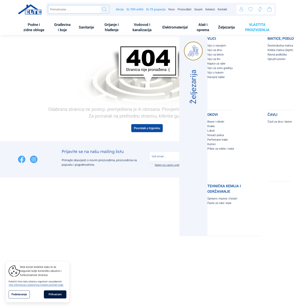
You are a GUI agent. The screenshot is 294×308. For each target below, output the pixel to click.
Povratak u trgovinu (147, 120)
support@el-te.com (77, 227)
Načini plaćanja (159, 197)
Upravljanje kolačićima (121, 235)
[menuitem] (35, 23)
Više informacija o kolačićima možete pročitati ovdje (36, 285)
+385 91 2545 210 (77, 220)
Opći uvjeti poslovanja (120, 197)
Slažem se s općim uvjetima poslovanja (174, 157)
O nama (111, 220)
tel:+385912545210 (206, 201)
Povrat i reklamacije (162, 220)
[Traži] (104, 9)
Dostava (154, 205)
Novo (171, 9)
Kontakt (222, 9)
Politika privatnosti (118, 205)
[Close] (55, 294)
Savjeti (198, 9)
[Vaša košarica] (269, 10)
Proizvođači (184, 9)
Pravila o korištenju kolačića (124, 212)
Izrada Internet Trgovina (148, 303)
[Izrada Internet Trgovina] (170, 303)
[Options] (19, 294)
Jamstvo (155, 212)
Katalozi (210, 9)
